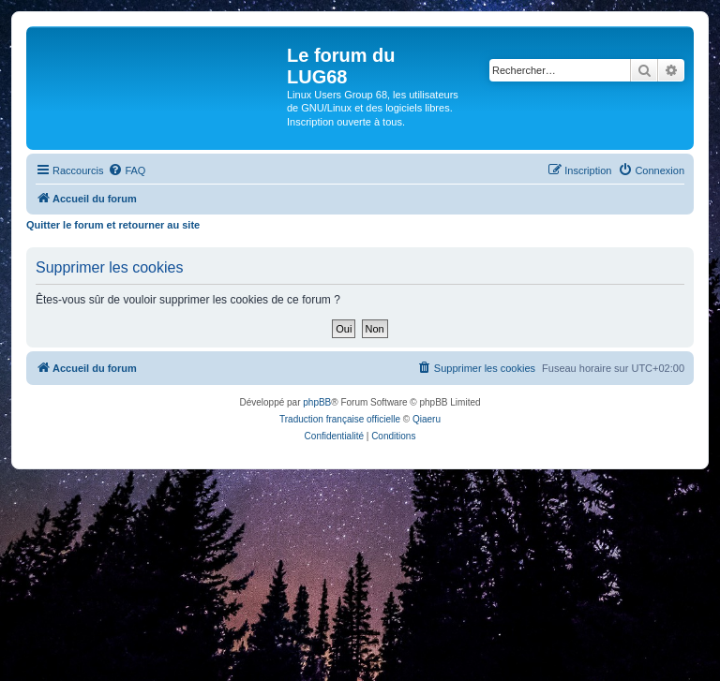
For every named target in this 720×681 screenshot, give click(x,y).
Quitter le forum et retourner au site (113, 224)
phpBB (317, 402)
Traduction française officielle (339, 419)
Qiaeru (426, 419)
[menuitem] (126, 170)
